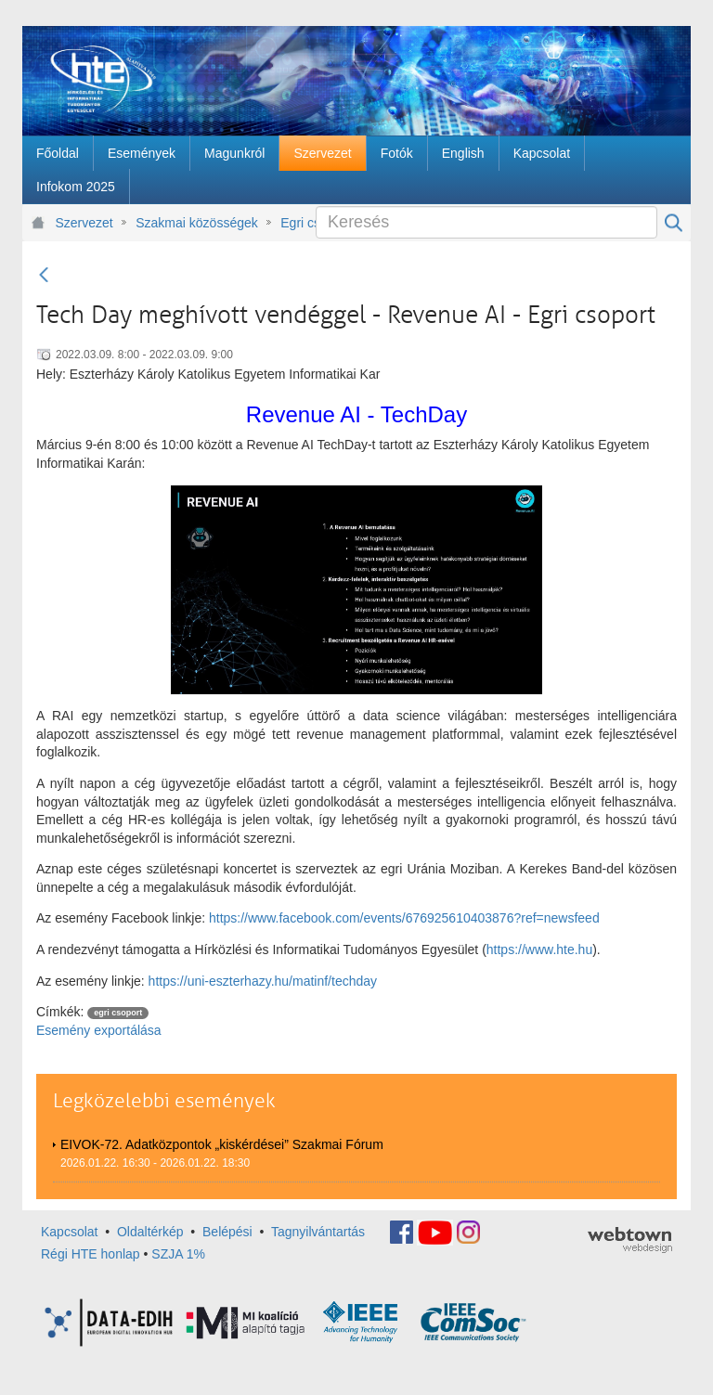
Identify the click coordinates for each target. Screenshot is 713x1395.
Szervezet (84, 222)
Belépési (227, 1230)
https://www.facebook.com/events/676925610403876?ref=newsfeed (404, 918)
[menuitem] (57, 153)
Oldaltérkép (150, 1230)
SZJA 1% (178, 1253)
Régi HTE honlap (90, 1253)
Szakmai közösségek (197, 222)
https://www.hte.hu (539, 949)
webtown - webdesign (630, 1240)
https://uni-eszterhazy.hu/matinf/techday (263, 981)
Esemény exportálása (99, 1030)
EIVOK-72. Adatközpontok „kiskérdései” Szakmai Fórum (221, 1144)
